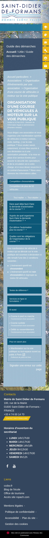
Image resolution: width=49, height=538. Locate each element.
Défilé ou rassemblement (22, 329)
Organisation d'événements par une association (23, 84)
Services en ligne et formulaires (18, 300)
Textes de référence (18, 290)
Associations (14, 80)
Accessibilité (12, 518)
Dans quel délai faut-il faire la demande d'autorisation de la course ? (21, 206)
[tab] (24, 181)
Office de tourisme (14, 493)
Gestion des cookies (16, 524)
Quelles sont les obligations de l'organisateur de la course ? (22, 238)
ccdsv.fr (8, 485)
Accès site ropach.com (16, 497)
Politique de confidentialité (19, 511)
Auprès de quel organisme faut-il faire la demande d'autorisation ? (21, 218)
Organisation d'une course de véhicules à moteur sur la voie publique (23, 92)
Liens (7, 479)
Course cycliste (18, 323)
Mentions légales (13, 505)
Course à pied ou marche (22, 316)
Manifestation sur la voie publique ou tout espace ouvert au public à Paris (25, 351)
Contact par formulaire (17, 418)
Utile (21, 51)
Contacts (10, 394)
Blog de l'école (12, 489)
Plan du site (28, 518)
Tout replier (21, 198)
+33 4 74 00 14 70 (14, 414)
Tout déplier (35, 198)
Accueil (11, 51)
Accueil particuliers (18, 76)
